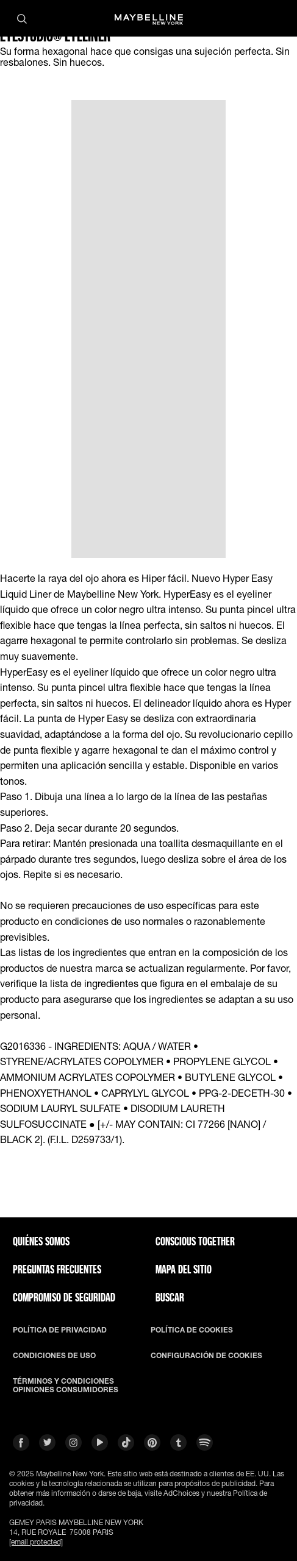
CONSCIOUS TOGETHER (195, 1241)
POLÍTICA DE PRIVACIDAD (60, 1330)
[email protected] (36, 1541)
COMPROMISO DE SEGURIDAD (64, 1297)
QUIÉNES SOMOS (41, 1241)
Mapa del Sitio (184, 1269)
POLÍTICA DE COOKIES (192, 1330)
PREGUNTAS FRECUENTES (57, 1269)
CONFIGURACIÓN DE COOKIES (206, 1355)
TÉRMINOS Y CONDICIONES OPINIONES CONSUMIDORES (65, 1385)
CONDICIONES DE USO (54, 1355)
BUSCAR (170, 1297)
